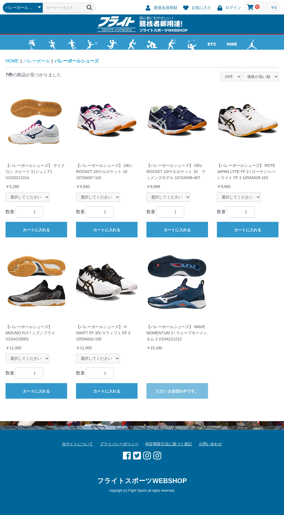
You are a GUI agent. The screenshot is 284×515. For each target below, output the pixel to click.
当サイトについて (77, 444)
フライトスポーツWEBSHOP (142, 480)
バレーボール (36, 61)
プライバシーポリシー (119, 444)
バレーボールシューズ (76, 61)
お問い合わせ (210, 444)
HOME (12, 61)
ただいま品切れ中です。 (177, 391)
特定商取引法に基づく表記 (168, 444)
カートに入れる (36, 230)
